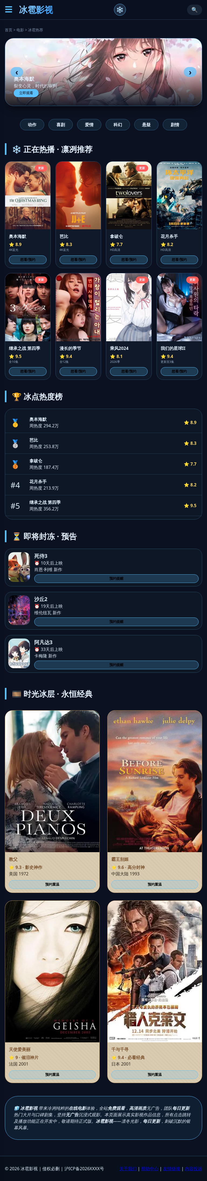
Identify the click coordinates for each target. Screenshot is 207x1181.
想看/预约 (27, 260)
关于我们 (128, 1169)
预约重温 (52, 884)
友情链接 (171, 1169)
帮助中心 (149, 1169)
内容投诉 (193, 1169)
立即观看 (26, 93)
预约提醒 (116, 578)
